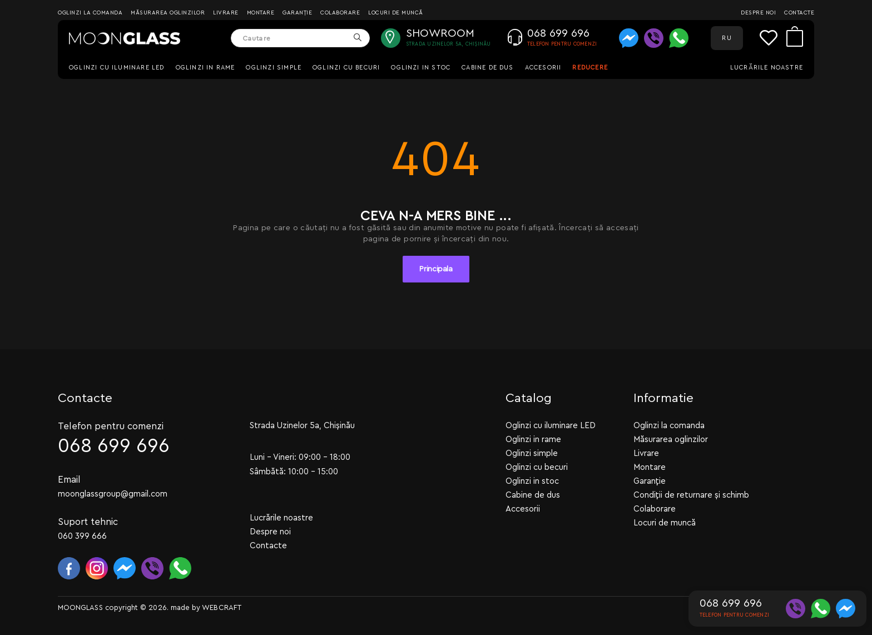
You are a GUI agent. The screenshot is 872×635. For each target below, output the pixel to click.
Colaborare (340, 13)
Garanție (297, 13)
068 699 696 (114, 445)
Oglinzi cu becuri (346, 68)
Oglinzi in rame (205, 68)
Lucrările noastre (766, 68)
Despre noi (758, 13)
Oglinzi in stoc (420, 68)
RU (726, 38)
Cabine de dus (487, 68)
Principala (436, 269)
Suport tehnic (88, 521)
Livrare (226, 13)
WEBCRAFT (221, 607)
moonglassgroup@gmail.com (112, 493)
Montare (261, 13)
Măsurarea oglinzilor (168, 13)
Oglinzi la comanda (90, 13)
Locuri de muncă (395, 13)
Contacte (799, 13)
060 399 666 (82, 536)
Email (69, 479)
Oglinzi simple (273, 68)
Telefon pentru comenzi (111, 425)
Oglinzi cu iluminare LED (117, 68)
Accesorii (543, 68)
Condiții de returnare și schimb (691, 494)
